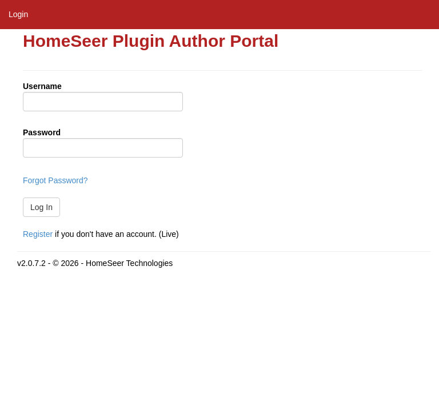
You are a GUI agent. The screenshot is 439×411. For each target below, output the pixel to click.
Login (18, 14)
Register (38, 234)
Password (42, 132)
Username (42, 86)
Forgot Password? (55, 180)
